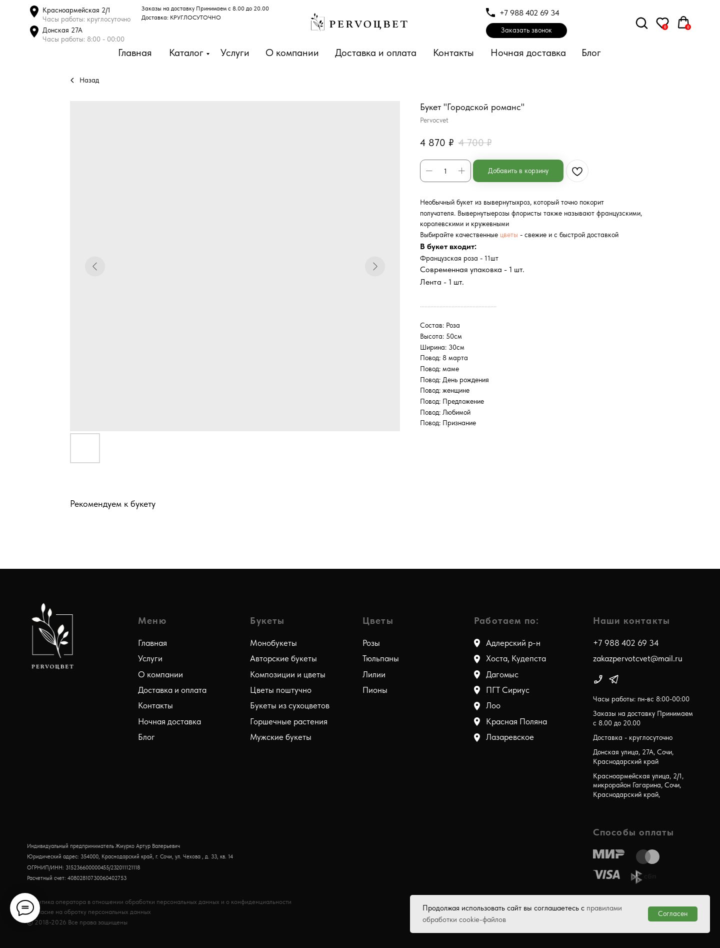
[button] (526, 30)
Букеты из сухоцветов (290, 705)
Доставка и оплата (375, 53)
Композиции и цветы (288, 674)
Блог (591, 53)
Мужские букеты (281, 737)
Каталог (186, 53)
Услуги (235, 53)
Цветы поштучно (281, 690)
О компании (292, 53)
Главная (135, 53)
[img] (598, 679)
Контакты (453, 53)
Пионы (375, 690)
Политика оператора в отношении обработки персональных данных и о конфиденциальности (159, 901)
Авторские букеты (283, 658)
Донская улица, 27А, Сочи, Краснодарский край (633, 756)
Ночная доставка (528, 53)
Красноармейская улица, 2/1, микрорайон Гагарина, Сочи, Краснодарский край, (638, 785)
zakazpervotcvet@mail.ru (637, 658)
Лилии (374, 674)
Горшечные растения (289, 721)
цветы (510, 235)
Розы (371, 643)
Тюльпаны (380, 658)
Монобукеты (273, 643)
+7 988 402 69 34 (530, 13)
